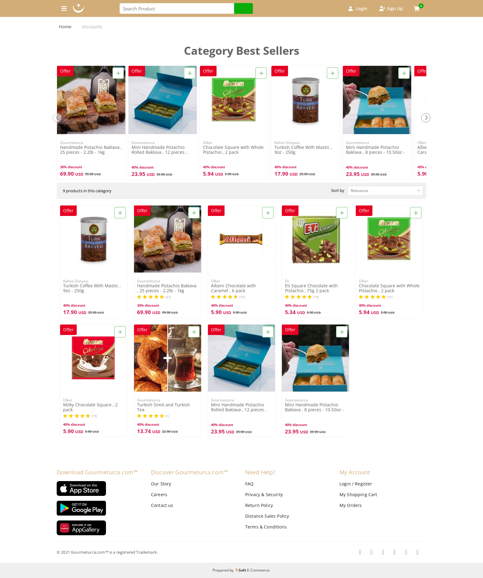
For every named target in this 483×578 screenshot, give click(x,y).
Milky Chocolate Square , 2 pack (90, 407)
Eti (287, 281)
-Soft (241, 570)
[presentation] (57, 117)
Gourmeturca (71, 142)
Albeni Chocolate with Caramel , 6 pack (233, 288)
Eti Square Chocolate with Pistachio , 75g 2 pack (311, 288)
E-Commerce (258, 570)
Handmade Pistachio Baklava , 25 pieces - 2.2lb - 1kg (91, 150)
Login (357, 8)
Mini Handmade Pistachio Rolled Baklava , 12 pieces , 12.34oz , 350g (159, 150)
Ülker (207, 142)
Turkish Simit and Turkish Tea (163, 407)
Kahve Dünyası (287, 142)
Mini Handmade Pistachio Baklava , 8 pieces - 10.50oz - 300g (375, 150)
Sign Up (390, 8)
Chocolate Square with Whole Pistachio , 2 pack (233, 150)
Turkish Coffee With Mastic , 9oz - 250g (303, 150)
